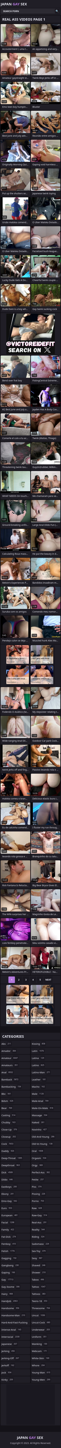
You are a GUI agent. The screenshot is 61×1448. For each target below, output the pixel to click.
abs (6, 1043)
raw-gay (40, 1215)
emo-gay (9, 1201)
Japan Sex (14, 3)
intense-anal (11, 1329)
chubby (8, 1122)
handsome (10, 1308)
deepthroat (11, 1165)
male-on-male (43, 1108)
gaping (8, 1272)
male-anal (40, 1100)
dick (7, 1172)
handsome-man (13, 1315)
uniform (39, 1336)
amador (9, 1050)
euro (7, 1208)
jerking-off (10, 1358)
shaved (39, 1265)
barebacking (11, 1086)
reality (39, 1229)
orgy (38, 1165)
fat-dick (9, 1236)
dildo (7, 1179)
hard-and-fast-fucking (14, 1323)
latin (38, 1050)
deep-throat (12, 1158)
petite (38, 1179)
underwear (41, 1329)
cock (7, 1143)
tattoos (39, 1293)
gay (7, 1279)
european (9, 1215)
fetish (8, 1251)
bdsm (7, 1100)
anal (7, 1072)
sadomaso (41, 1243)
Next (48, 979)
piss (37, 1186)
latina (38, 1058)
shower (39, 1272)
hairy (7, 1293)
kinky (7, 1379)
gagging (9, 1258)
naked (38, 1122)
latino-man (41, 1072)
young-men (41, 1379)
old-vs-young (42, 1143)
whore (38, 1365)
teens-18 (40, 1301)
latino (38, 1065)
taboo (38, 1279)
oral (38, 1150)
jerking (8, 1351)
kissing (39, 1043)
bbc (6, 1093)
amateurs (10, 1065)
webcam (40, 1351)
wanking (40, 1343)
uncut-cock (41, 1322)
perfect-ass (41, 1172)
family (8, 1229)
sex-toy (39, 1251)
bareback (10, 1079)
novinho (40, 1129)
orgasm (39, 1158)
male (38, 1093)
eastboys (9, 1186)
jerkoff (8, 1365)
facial (8, 1222)
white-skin (41, 1358)
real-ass (39, 1222)
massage (40, 1115)
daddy (8, 1150)
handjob (9, 1301)
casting (8, 1115)
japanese (9, 1343)
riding (38, 1236)
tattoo (39, 1286)
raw (37, 1208)
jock (6, 1372)
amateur (10, 1058)
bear (7, 1108)
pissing (39, 1193)
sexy (37, 1258)
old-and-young (43, 1136)
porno (38, 1201)
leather (39, 1079)
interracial (10, 1336)
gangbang (10, 1265)
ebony (8, 1193)
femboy (9, 1243)
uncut (39, 1315)
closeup (9, 1136)
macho (39, 1086)
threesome (41, 1308)
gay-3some (10, 1286)
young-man (41, 1372)
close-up (9, 1129)
